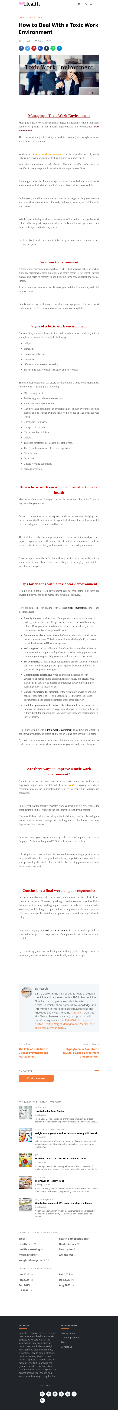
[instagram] (74, 1394)
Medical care (87, 1024)
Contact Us (66, 1346)
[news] (42, 1394)
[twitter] (79, 4)
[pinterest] (48, 1394)
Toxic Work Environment (49, 1028)
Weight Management (55, 1129)
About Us (65, 1342)
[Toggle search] (91, 4)
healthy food (40, 1177)
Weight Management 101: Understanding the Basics (63, 1202)
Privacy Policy (68, 1332)
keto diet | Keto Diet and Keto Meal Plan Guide (60, 1158)
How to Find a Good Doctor (49, 1110)
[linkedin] (42, 1400)
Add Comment (36, 1078)
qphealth (78, 1012)
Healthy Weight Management (61, 1024)
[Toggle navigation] (96, 3)
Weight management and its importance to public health (66, 1133)
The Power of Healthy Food (49, 1180)
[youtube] (67, 1394)
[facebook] (61, 1394)
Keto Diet (70, 1020)
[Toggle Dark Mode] (85, 3)
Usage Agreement (70, 1337)
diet (36, 1154)
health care (40, 1129)
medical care (40, 1107)
